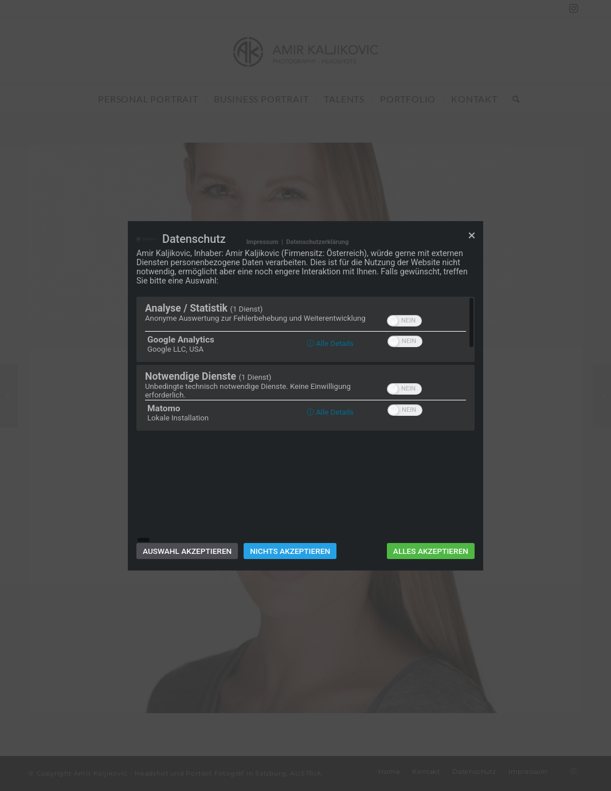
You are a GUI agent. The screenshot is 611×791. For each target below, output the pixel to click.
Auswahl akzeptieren (187, 496)
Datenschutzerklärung (317, 296)
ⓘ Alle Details (330, 397)
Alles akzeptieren (430, 496)
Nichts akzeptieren (290, 496)
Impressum (262, 296)
